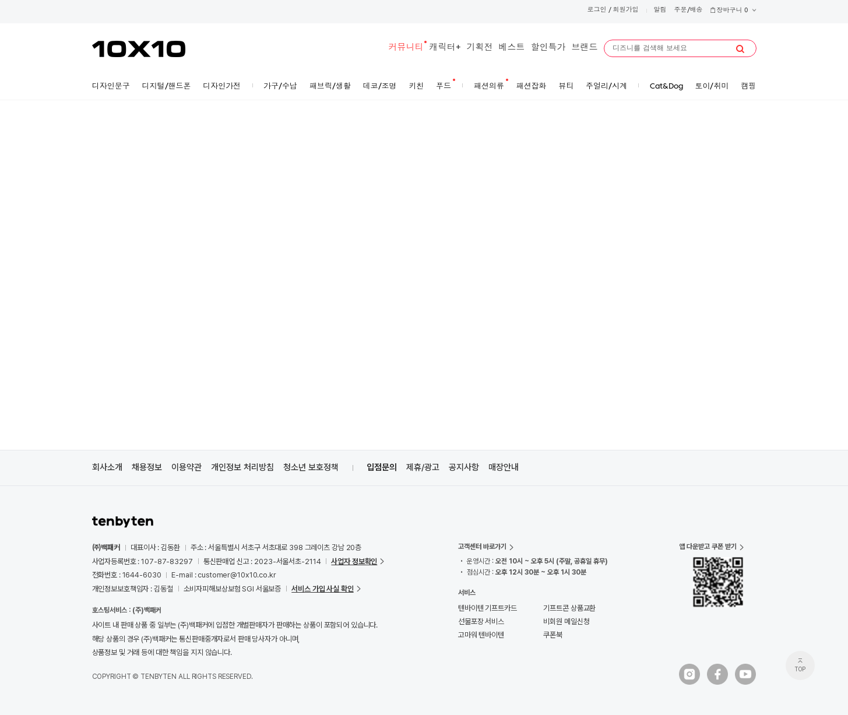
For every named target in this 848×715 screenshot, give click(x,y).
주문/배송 (688, 10)
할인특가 (548, 48)
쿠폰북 (552, 635)
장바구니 (733, 11)
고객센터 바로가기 (482, 547)
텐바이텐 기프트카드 (487, 608)
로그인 (597, 10)
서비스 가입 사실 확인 (322, 588)
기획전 (480, 48)
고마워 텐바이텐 (481, 635)
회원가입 (626, 10)
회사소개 (107, 467)
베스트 (512, 48)
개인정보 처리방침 (242, 467)
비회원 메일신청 (566, 621)
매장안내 (503, 467)
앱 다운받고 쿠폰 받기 (708, 547)
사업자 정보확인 (354, 561)
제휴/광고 (422, 467)
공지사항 (464, 467)
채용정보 (147, 467)
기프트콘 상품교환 (569, 608)
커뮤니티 (406, 48)
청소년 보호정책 (311, 467)
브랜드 (585, 48)
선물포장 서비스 (481, 621)
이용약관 (186, 467)
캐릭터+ (445, 48)
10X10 (138, 49)
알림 (660, 10)
